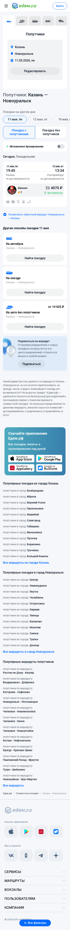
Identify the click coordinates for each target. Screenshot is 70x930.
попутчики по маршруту (18, 671)
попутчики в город (23, 490)
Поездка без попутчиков (51, 132)
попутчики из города (20, 580)
